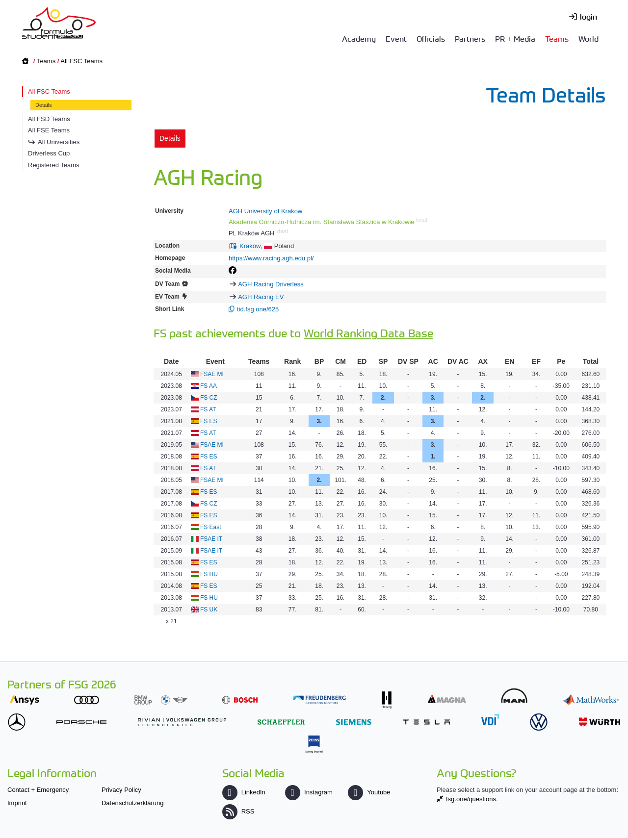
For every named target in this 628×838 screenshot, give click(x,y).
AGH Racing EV (261, 297)
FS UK (208, 609)
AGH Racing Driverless (271, 284)
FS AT (208, 409)
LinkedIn (243, 792)
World (588, 38)
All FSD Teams (49, 119)
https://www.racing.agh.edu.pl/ (271, 258)
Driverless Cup (49, 153)
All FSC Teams (81, 61)
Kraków (250, 246)
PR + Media (515, 38)
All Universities (58, 142)
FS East (210, 527)
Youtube (369, 792)
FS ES (208, 421)
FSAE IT (211, 538)
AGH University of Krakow (265, 211)
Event (396, 38)
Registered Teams (53, 165)
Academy (359, 38)
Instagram (309, 792)
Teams (557, 38)
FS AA (208, 385)
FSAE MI (212, 374)
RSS (238, 811)
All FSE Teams (49, 130)
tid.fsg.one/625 (258, 309)
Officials (431, 38)
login (588, 16)
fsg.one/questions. (472, 799)
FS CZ (208, 397)
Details (43, 105)
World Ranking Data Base (368, 333)
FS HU (209, 574)
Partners (470, 38)
